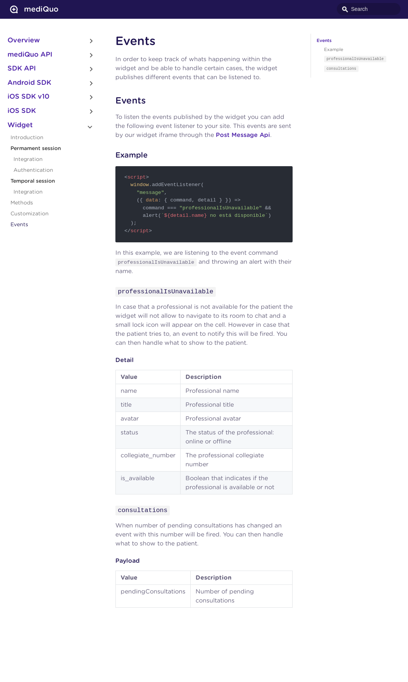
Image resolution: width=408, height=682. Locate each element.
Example (333, 49)
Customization (29, 213)
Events (19, 224)
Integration (28, 159)
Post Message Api (243, 135)
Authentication (33, 170)
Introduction (26, 137)
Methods (21, 203)
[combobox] (369, 9)
